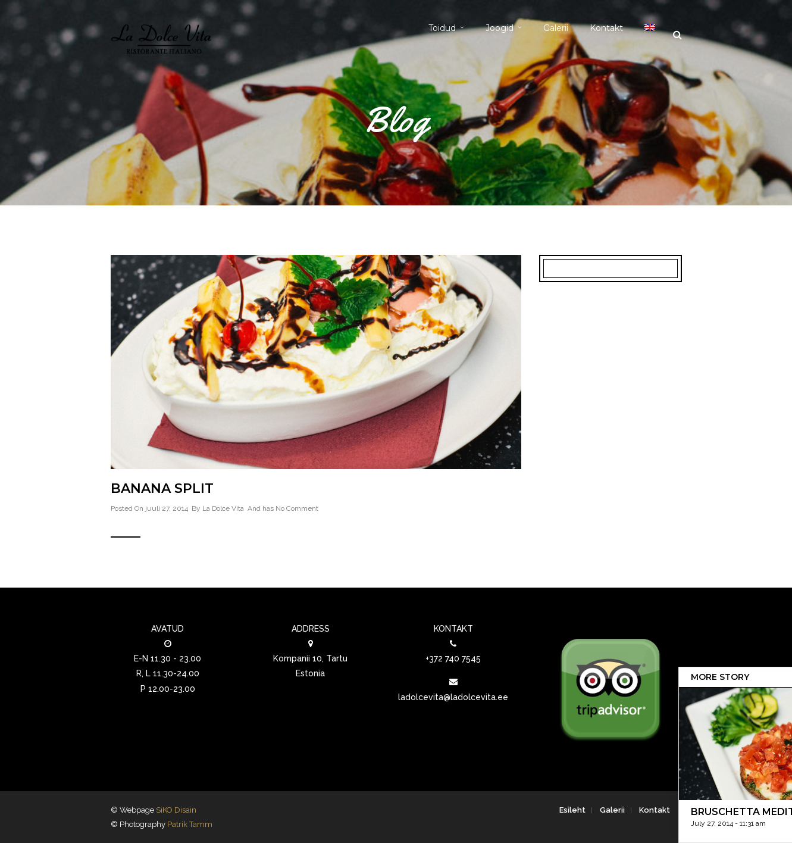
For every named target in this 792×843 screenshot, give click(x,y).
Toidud (442, 28)
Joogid (500, 28)
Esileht (572, 809)
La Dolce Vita (223, 508)
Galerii (555, 28)
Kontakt (606, 28)
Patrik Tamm (189, 824)
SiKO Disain (176, 809)
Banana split (162, 488)
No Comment (297, 508)
